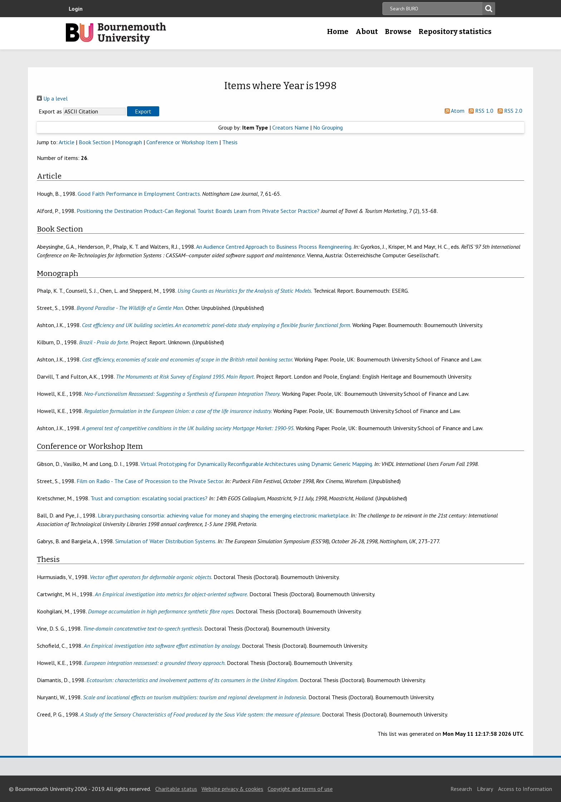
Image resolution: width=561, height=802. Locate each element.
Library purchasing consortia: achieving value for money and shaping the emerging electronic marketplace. (223, 515)
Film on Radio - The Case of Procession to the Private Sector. (150, 481)
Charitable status (176, 788)
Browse (398, 31)
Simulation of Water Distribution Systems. (165, 541)
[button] (143, 111)
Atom (453, 110)
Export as (50, 111)
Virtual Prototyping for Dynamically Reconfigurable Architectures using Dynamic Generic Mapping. (257, 463)
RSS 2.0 (508, 110)
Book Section (95, 142)
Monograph (128, 142)
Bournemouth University (116, 33)
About (367, 31)
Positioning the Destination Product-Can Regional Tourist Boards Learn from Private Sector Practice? (198, 210)
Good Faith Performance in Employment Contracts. (139, 193)
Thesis (230, 142)
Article (66, 142)
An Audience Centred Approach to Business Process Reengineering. (274, 246)
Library (485, 788)
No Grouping (328, 127)
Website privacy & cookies (232, 788)
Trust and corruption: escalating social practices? (149, 498)
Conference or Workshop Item (182, 142)
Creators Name (290, 127)
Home (337, 31)
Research (461, 788)
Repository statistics (455, 31)
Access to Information (525, 788)
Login (76, 8)
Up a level (52, 98)
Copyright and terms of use (300, 788)
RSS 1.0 (479, 110)
